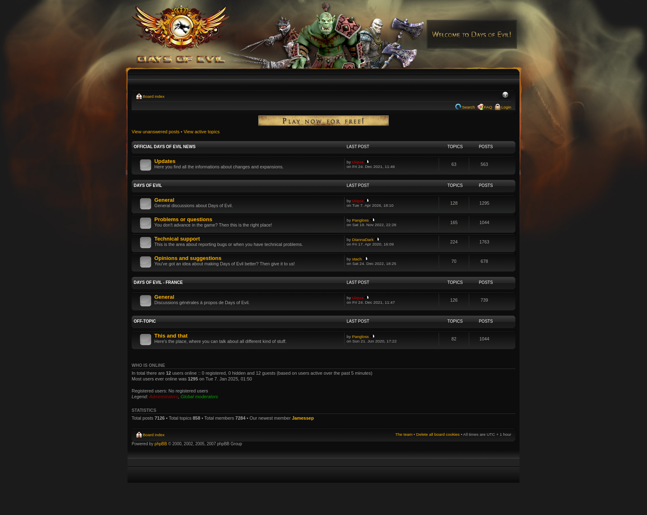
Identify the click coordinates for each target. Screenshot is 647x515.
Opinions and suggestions (188, 258)
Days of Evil (148, 185)
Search (468, 107)
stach (357, 259)
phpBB (161, 444)
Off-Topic (145, 321)
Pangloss (360, 220)
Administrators (163, 396)
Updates (164, 161)
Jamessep (303, 418)
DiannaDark (362, 239)
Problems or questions (183, 219)
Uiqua (357, 162)
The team (404, 434)
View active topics (202, 131)
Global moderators (199, 396)
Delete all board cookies (438, 434)
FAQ (488, 107)
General (164, 200)
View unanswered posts (155, 131)
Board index (154, 96)
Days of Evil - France (158, 282)
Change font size (505, 95)
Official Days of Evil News (165, 146)
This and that (171, 336)
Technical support (177, 239)
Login (506, 107)
